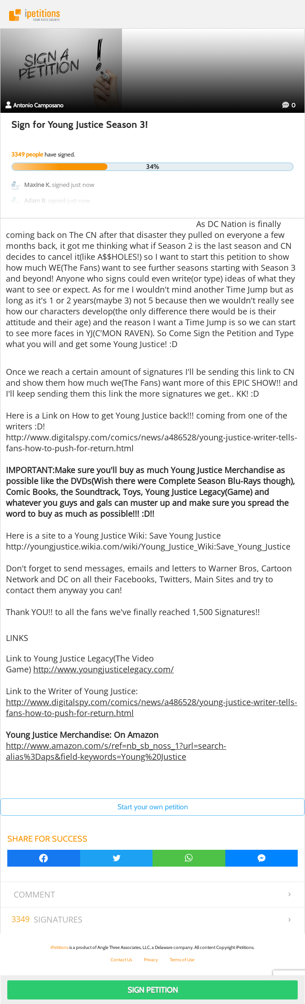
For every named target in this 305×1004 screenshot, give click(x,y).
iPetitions (152, 15)
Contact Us (121, 960)
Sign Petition (152, 989)
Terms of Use (182, 960)
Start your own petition (152, 806)
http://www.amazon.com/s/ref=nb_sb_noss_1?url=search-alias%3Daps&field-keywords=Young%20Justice (116, 751)
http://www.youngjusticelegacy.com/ (103, 669)
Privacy (151, 960)
